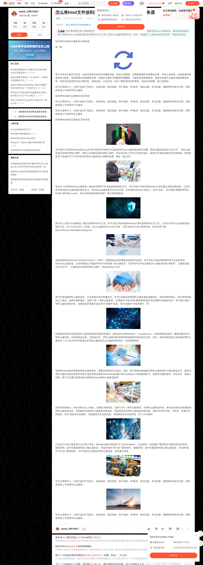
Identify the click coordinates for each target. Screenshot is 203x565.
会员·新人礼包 (157, 3)
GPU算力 (57, 2)
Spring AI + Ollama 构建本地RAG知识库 (28, 144)
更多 (68, 3)
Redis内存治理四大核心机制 (23, 138)
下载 (26, 3)
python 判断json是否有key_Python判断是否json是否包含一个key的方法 (29, 86)
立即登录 (121, 27)
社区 (33, 3)
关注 (84, 529)
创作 (193, 3)
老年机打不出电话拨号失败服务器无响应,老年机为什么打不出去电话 (29, 94)
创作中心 (179, 3)
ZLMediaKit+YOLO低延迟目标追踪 (26, 150)
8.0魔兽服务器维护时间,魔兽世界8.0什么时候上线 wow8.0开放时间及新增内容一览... (29, 165)
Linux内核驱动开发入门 (21, 129)
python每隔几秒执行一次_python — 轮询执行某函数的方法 (29, 78)
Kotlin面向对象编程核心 (24, 134)
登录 (142, 3)
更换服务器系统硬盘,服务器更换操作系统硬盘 (33, 112)
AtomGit (43, 3)
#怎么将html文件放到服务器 (78, 25)
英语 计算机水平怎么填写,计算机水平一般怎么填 (29, 101)
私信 (40, 35)
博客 (19, 3)
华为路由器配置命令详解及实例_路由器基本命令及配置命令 (29, 71)
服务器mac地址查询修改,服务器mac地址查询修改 (33, 116)
